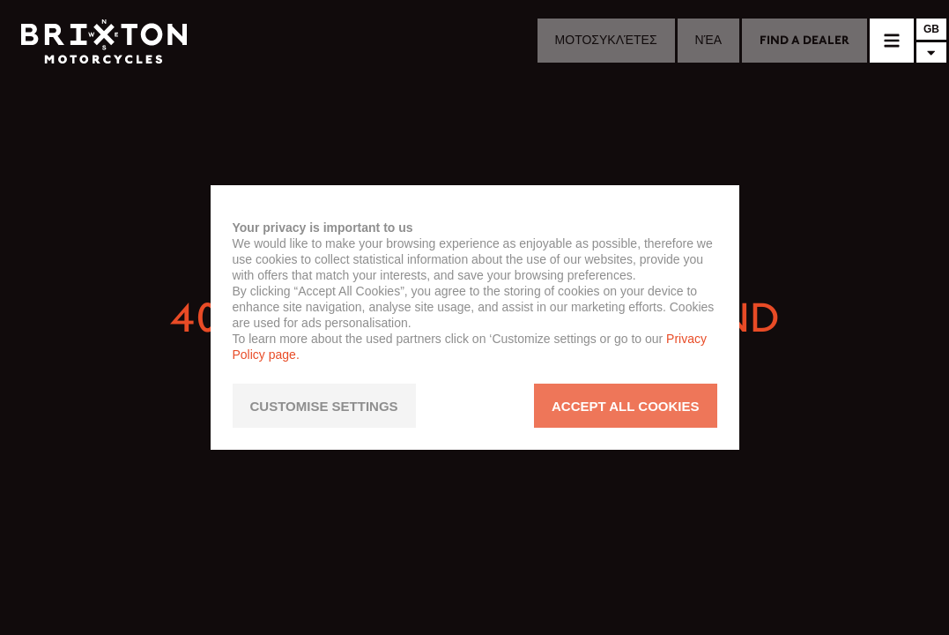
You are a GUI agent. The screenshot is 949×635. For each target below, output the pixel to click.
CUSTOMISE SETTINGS (324, 406)
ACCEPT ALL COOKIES (626, 406)
